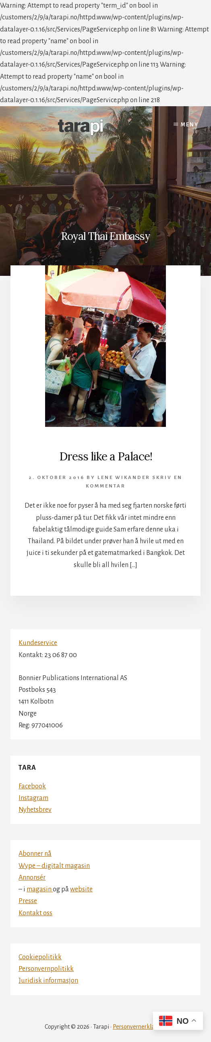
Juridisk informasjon (48, 980)
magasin (40, 889)
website (81, 889)
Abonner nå (35, 853)
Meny (190, 125)
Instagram (33, 798)
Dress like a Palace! (105, 456)
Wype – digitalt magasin (54, 866)
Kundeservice (38, 643)
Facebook (32, 786)
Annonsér (32, 877)
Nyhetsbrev (35, 809)
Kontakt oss (35, 913)
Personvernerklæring (139, 1026)
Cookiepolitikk (40, 957)
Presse (28, 901)
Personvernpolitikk (46, 969)
